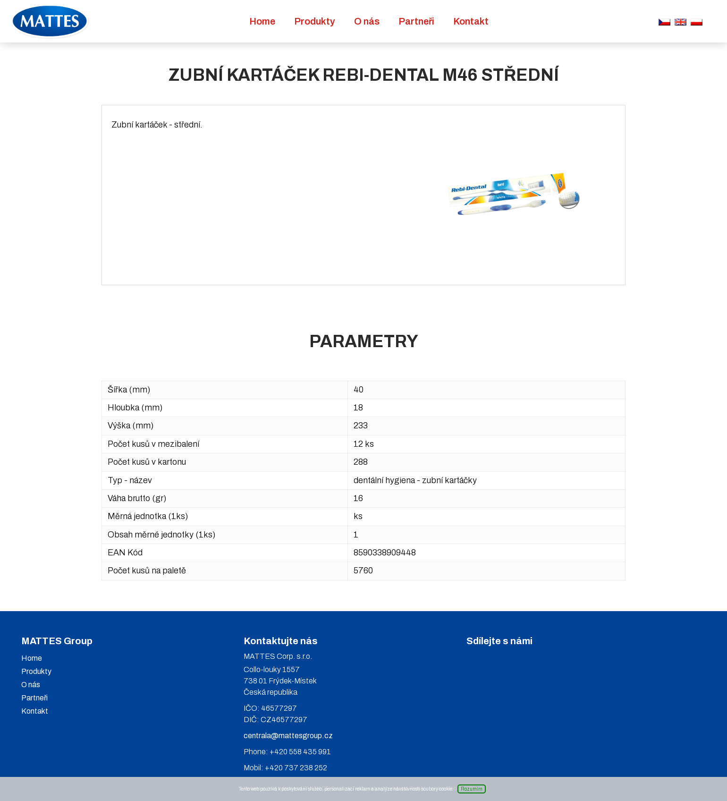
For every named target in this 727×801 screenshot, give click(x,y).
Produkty (314, 21)
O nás (367, 21)
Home (262, 21)
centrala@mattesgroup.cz (288, 736)
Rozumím (471, 789)
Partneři (416, 21)
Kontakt (471, 21)
